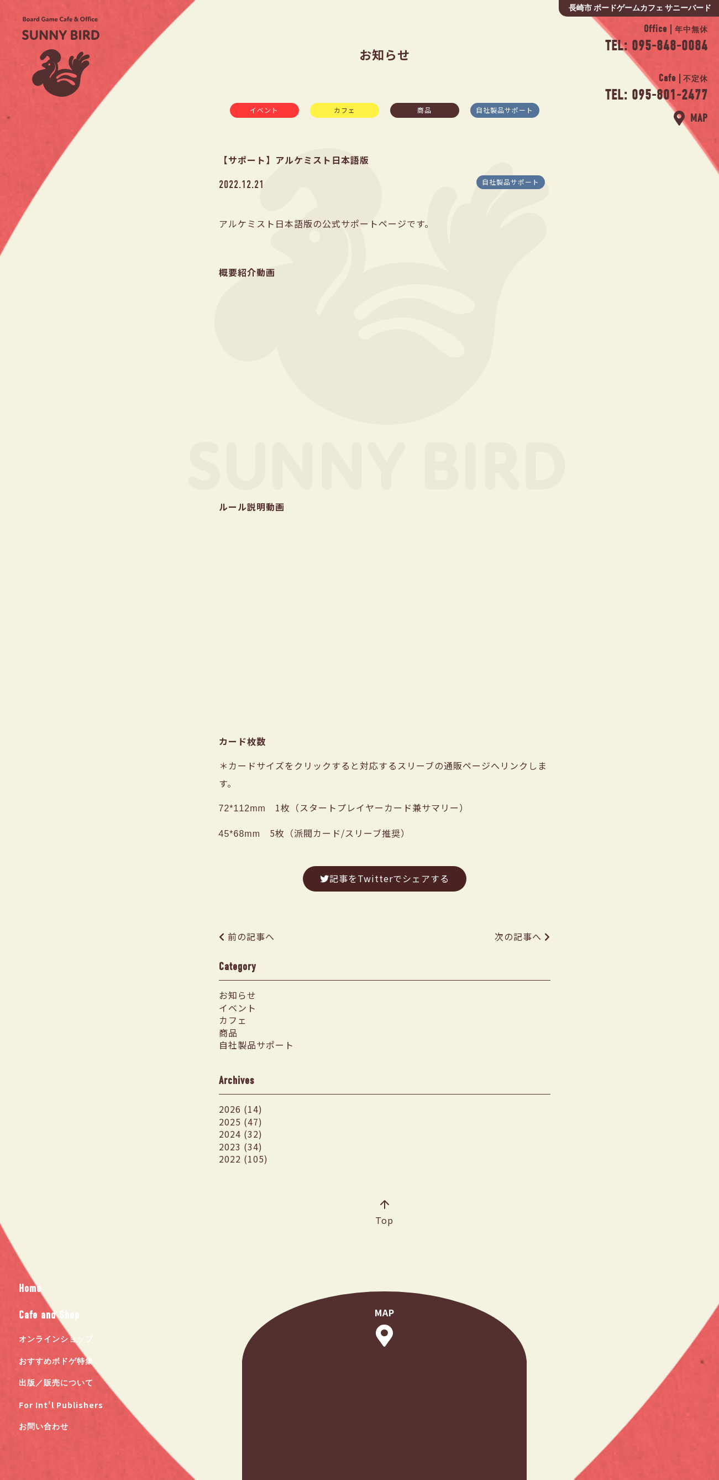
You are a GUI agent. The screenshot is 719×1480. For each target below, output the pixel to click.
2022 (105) (243, 1158)
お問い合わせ (44, 1426)
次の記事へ (518, 936)
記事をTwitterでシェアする (384, 878)
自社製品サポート (504, 109)
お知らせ (237, 995)
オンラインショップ (56, 1339)
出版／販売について (56, 1383)
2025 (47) (241, 1121)
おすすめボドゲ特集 (56, 1361)
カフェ (344, 109)
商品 (424, 109)
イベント (264, 109)
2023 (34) (241, 1146)
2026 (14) (241, 1109)
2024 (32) (241, 1133)
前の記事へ (251, 936)
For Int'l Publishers (61, 1404)
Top (384, 1213)
